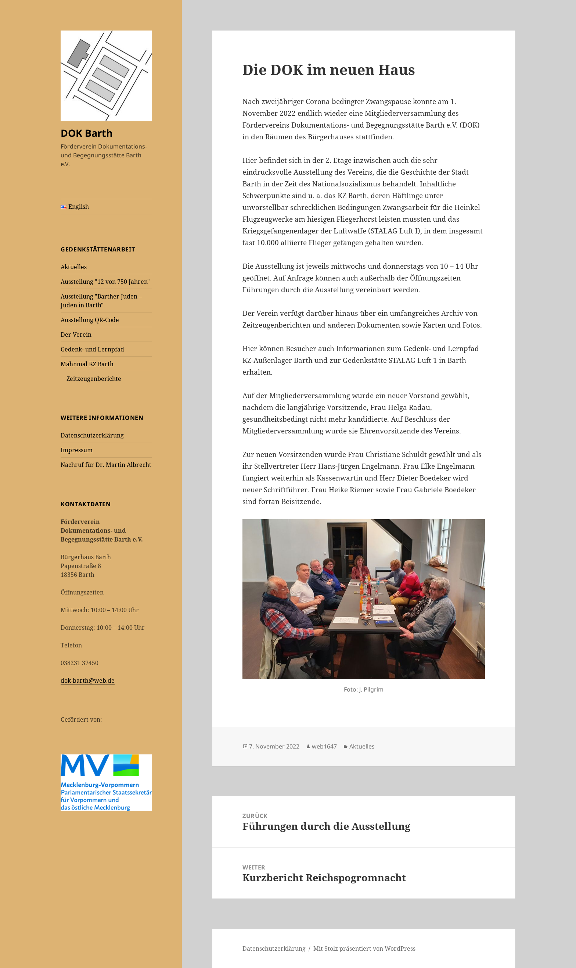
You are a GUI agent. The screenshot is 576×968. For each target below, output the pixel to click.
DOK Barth (87, 133)
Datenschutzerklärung (92, 435)
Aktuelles (74, 267)
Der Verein (76, 335)
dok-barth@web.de (88, 680)
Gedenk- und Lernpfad (92, 349)
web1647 (324, 746)
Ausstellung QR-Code (90, 320)
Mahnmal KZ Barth (87, 364)
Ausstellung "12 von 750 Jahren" (105, 282)
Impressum (77, 450)
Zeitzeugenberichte (93, 379)
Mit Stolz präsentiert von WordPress (364, 948)
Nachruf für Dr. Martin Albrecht (106, 465)
